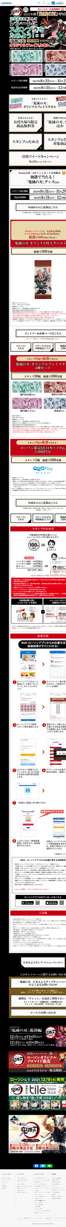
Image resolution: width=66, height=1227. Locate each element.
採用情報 (54, 1194)
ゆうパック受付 (20, 1184)
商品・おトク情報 (6, 1178)
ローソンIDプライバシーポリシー (39, 889)
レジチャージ (20, 1182)
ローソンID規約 (20, 889)
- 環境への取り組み (56, 1182)
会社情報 (4, 1188)
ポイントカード (5, 1182)
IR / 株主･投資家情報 (56, 1178)
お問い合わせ (49, 1218)
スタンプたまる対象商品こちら (43, 347)
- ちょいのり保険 (38, 1202)
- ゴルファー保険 (38, 1208)
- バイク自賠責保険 (38, 1204)
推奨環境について (28, 1218)
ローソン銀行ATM (21, 1178)
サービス (4, 1184)
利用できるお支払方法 (22, 1180)
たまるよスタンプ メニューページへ (43, 962)
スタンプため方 (21, 347)
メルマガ (19, 1218)
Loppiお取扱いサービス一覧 (40, 1186)
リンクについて (38, 1218)
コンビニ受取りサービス (39, 1178)
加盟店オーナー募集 (57, 1196)
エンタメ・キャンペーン (7, 1180)
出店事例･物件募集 (56, 1198)
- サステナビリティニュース (58, 1188)
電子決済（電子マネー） (22, 1192)
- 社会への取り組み (56, 1184)
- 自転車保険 (37, 1206)
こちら (48, 944)
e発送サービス (20, 1190)
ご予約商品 (4, 1186)
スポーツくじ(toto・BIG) (40, 1184)
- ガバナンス (54, 1186)
